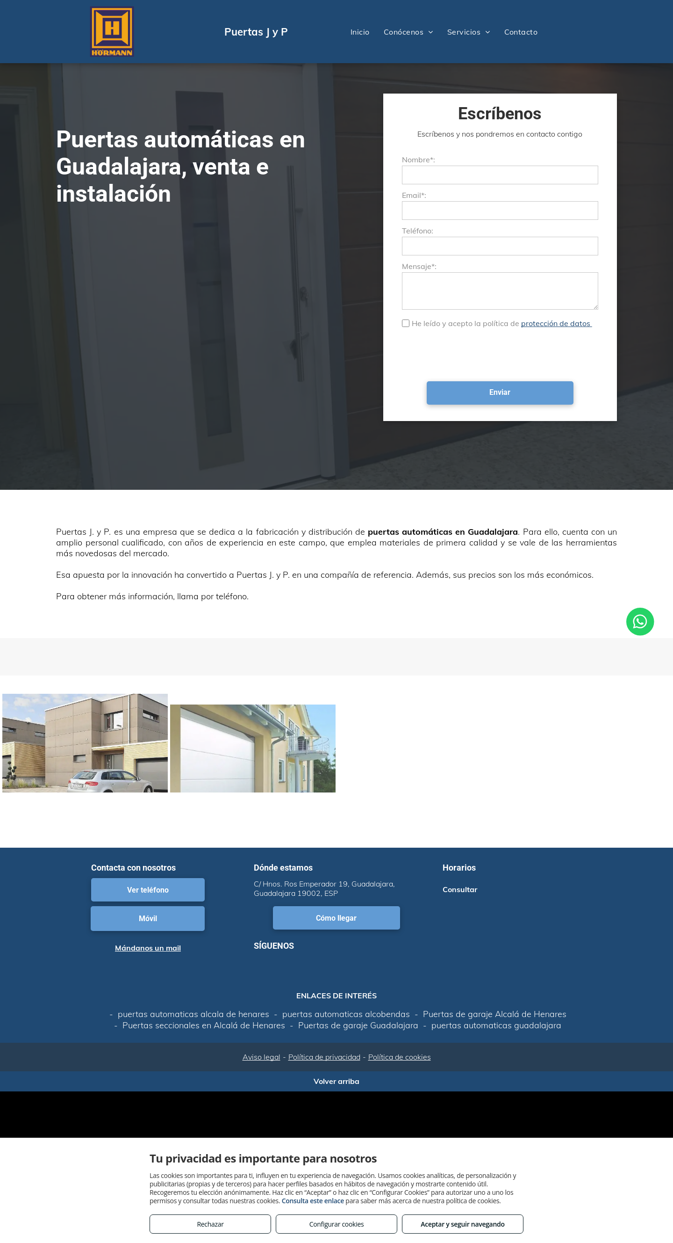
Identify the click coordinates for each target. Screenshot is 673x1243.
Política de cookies (399, 1056)
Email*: (414, 195)
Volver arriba (336, 1081)
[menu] (652, 32)
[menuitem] (360, 31)
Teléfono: (417, 230)
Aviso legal (261, 1056)
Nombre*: (418, 159)
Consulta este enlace (313, 1200)
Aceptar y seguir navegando (462, 1224)
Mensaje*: (419, 266)
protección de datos (556, 323)
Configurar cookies (336, 1224)
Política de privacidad (324, 1056)
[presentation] (473, 353)
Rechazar (210, 1224)
